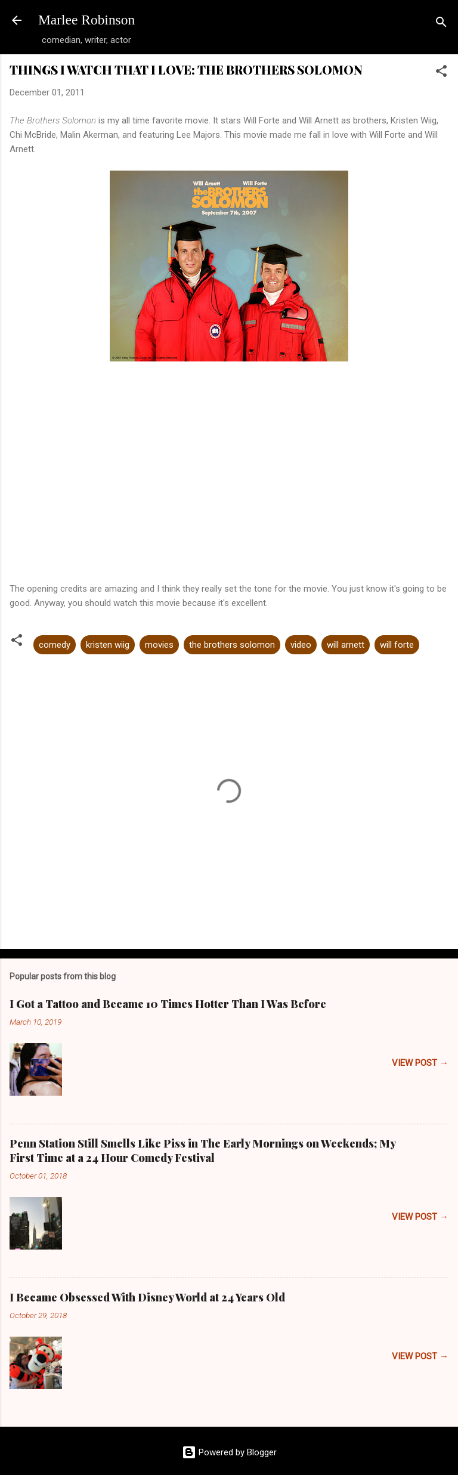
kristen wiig (107, 644)
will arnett (345, 644)
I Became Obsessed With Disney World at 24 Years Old (147, 1297)
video (300, 644)
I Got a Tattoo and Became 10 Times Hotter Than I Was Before (168, 1004)
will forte (397, 644)
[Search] (441, 24)
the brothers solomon (232, 644)
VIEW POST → (420, 1062)
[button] (441, 73)
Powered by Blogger (229, 1452)
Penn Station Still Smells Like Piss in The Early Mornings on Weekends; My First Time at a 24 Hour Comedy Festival (202, 1150)
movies (159, 644)
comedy (54, 644)
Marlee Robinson (86, 19)
